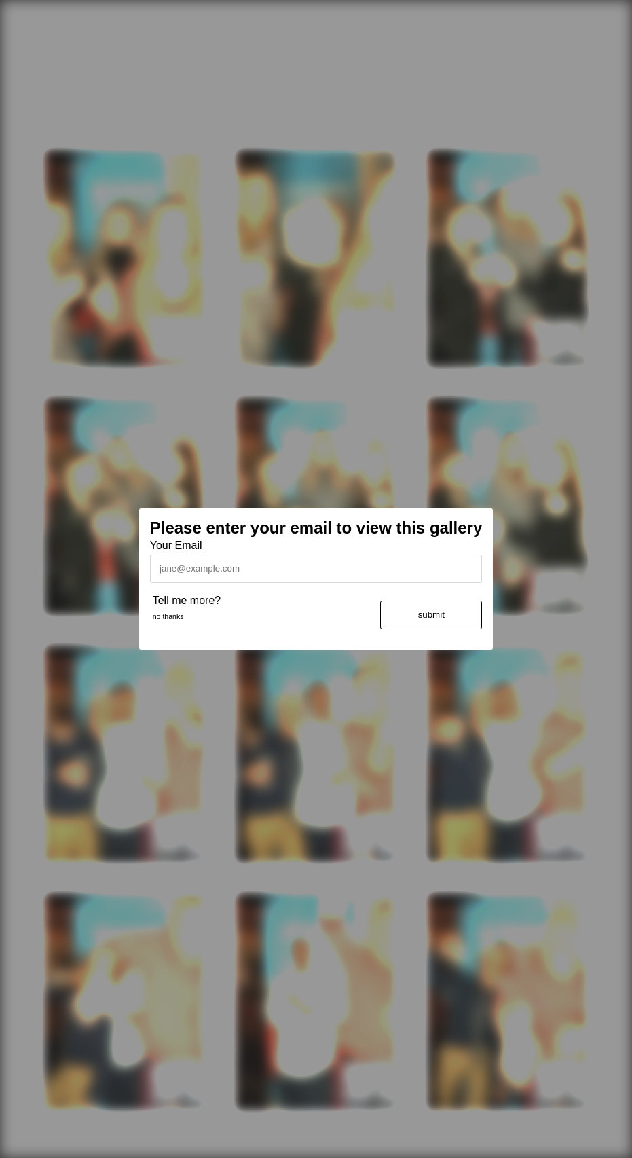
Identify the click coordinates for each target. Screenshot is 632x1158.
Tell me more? (187, 600)
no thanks (168, 616)
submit (431, 615)
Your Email (176, 545)
